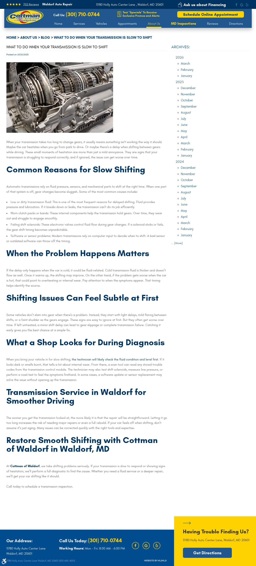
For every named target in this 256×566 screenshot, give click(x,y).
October (187, 100)
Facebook (236, 4)
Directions (236, 24)
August (186, 112)
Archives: (180, 47)
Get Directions (207, 553)
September (189, 106)
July (183, 119)
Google (241, 4)
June (184, 125)
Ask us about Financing (204, 4)
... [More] (177, 243)
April (184, 137)
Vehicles (101, 24)
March (185, 63)
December (188, 88)
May (184, 131)
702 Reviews (31, 4)
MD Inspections (183, 23)
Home (58, 24)
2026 (180, 57)
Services (79, 24)
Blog (45, 37)
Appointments (127, 24)
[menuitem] (58, 24)
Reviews (212, 24)
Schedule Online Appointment (210, 14)
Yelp (247, 4)
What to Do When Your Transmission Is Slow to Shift (103, 37)
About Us (154, 24)
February (187, 70)
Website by (155, 560)
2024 (180, 162)
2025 (180, 82)
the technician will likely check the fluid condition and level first (115, 359)
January (186, 76)
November (188, 94)
